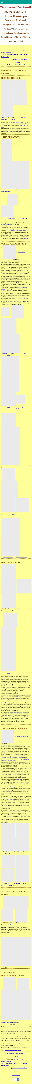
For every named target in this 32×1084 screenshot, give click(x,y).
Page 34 (17, 512)
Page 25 (17, 408)
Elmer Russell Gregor (5, 224)
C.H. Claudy (15, 754)
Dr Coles (18, 696)
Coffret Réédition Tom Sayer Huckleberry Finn (10, 1022)
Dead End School (7, 608)
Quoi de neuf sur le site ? (21, 59)
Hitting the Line (5, 117)
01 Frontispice (6, 851)
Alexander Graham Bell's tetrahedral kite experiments (13, 757)
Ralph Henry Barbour (18, 122)
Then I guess (24, 117)
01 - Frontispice (16, 922)
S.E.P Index (23, 54)
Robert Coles (6, 611)
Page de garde (4, 353)
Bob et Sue (26, 238)
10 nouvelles (11, 799)
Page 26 (6, 465)
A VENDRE (17, 62)
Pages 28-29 (18, 465)
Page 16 (7, 408)
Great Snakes (4, 119)
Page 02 (12, 353)
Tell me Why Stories (13, 787)
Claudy (17, 779)
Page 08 (8, 355)
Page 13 (23, 407)
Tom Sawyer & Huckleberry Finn (13, 1050)
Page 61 (7, 671)
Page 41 (12, 610)
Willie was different (21, 252)
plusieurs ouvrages (17, 783)
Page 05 (25, 353)
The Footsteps (15, 117)
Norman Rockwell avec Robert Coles (17, 712)
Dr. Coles (4, 702)
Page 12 (8, 407)
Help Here (13, 119)
